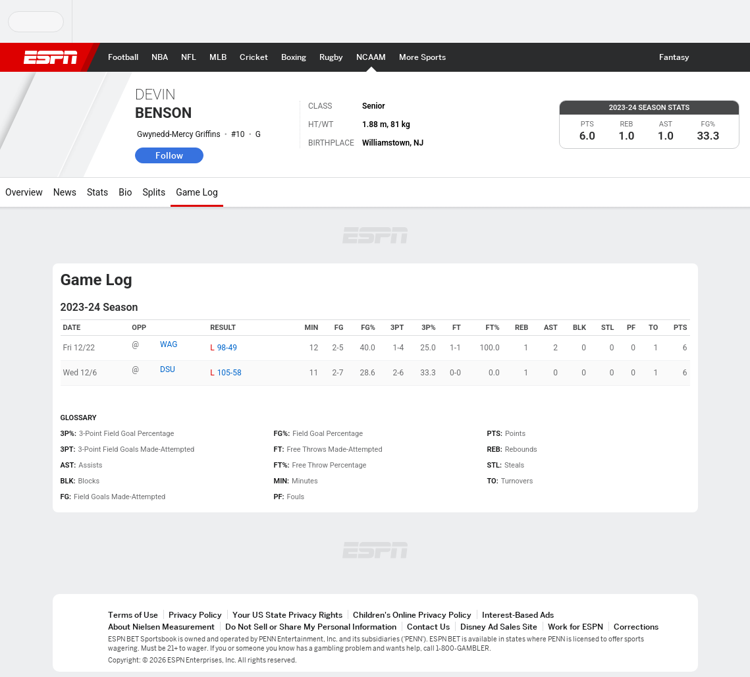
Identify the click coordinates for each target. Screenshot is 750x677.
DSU (167, 369)
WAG (168, 344)
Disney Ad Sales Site (498, 627)
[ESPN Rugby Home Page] (331, 57)
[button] (708, 57)
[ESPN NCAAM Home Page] (371, 57)
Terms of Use (133, 615)
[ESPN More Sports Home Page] (422, 57)
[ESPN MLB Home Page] (218, 57)
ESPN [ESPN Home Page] (51, 57)
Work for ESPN (575, 627)
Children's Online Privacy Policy (412, 615)
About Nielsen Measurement (161, 627)
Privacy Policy (195, 615)
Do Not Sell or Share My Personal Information (310, 627)
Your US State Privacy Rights (287, 615)
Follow (169, 155)
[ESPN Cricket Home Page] (254, 57)
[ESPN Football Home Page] (123, 57)
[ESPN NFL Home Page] (188, 57)
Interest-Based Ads (518, 615)
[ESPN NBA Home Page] (159, 57)
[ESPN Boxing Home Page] (293, 57)
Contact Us (428, 627)
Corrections (636, 627)
